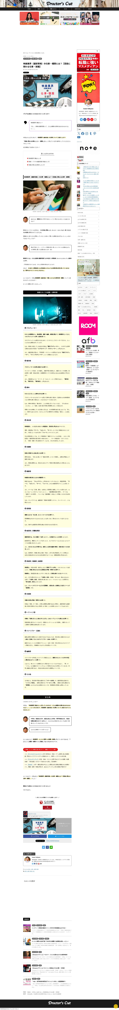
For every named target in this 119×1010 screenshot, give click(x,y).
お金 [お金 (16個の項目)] (86, 287)
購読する (81, 125)
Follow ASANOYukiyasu (52, 840)
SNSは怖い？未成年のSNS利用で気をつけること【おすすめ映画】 (44, 994)
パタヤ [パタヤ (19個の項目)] (79, 293)
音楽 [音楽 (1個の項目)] (91, 313)
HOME (29, 9)
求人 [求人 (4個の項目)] (83, 310)
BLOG (65, 9)
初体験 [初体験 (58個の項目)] (85, 300)
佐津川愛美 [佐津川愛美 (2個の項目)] (87, 297)
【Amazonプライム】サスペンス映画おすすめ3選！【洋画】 (48, 968)
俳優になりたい (53, 9)
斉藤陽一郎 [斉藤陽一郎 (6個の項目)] (80, 303)
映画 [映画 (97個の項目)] (93, 303)
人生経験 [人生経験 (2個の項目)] (91, 293)
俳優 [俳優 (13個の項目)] (94, 297)
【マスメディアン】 (32, 759)
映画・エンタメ (41, 9)
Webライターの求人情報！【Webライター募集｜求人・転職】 (92, 382)
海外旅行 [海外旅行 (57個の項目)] (89, 310)
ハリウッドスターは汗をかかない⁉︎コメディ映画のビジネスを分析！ (93, 410)
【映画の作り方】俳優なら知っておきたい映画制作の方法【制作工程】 (91, 168)
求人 (34, 871)
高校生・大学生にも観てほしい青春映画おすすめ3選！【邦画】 (43, 992)
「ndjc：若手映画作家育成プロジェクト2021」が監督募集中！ (49, 981)
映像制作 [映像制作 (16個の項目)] (87, 303)
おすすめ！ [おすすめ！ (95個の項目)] (80, 287)
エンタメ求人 (27, 869)
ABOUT (90, 9)
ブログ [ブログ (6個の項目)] (84, 293)
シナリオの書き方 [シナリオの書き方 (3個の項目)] (82, 290)
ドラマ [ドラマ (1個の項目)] (94, 290)
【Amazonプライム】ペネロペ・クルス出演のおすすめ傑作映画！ (50, 954)
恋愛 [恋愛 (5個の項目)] (95, 300)
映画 (37, 869)
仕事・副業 (33, 869)
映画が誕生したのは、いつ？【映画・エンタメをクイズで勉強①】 (92, 397)
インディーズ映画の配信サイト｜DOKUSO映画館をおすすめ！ (49, 928)
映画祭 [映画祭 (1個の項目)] (95, 306)
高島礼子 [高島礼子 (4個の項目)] (96, 313)
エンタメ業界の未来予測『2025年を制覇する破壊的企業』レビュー (50, 941)
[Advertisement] (59, 37)
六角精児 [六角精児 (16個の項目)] (80, 300)
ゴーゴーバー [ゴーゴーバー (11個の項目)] (93, 287)
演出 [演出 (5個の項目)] (94, 310)
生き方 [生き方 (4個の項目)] (79, 313)
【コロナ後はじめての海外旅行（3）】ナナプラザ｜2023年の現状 (91, 188)
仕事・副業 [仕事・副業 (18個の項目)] (80, 297)
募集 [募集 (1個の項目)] (91, 300)
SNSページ (85, 177)
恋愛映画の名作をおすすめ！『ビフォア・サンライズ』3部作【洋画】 (91, 174)
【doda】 (30, 764)
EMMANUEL (78, 9)
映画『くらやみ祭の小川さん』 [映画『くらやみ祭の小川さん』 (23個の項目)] (85, 306)
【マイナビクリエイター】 (34, 754)
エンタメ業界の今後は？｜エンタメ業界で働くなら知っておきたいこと (91, 182)
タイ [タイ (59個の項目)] (89, 290)
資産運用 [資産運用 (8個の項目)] (85, 313)
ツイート (79, 141)
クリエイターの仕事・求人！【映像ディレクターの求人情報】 (92, 352)
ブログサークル (32, 813)
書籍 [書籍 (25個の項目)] (79, 310)
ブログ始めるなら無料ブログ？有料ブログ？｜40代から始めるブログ (91, 200)
